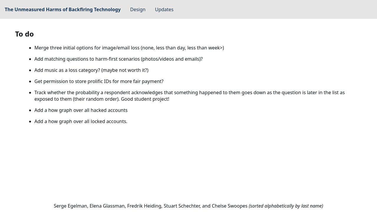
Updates (164, 9)
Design (138, 9)
